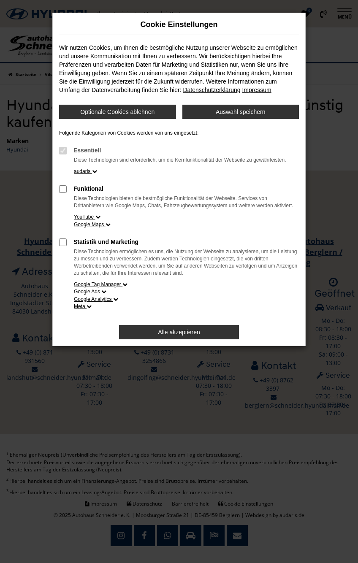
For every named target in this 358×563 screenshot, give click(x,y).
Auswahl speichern (241, 111)
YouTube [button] (87, 217)
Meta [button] (83, 306)
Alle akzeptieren (179, 332)
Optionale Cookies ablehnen (117, 111)
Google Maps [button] (92, 224)
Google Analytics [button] (96, 299)
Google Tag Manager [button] (100, 284)
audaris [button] (85, 171)
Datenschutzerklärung (211, 90)
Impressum (256, 90)
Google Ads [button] (90, 292)
